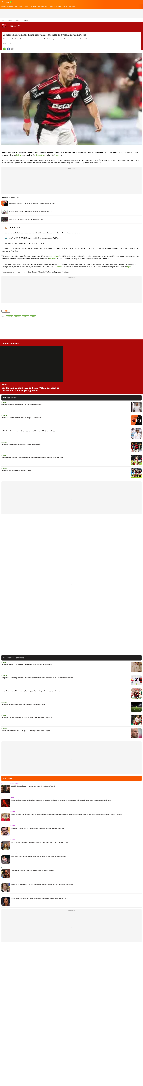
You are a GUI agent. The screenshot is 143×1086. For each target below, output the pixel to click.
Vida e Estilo (13, 868)
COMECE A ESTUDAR (30, 6)
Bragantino (40, 155)
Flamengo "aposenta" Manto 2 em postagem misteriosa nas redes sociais (26, 664)
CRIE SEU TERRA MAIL (7, 6)
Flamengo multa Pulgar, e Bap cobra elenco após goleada (20, 444)
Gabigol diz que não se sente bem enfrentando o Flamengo (21, 404)
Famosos (12, 811)
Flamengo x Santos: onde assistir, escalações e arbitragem (21, 418)
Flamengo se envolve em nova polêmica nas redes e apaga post (23, 704)
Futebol (18, 20)
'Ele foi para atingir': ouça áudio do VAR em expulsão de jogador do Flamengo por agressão (30, 389)
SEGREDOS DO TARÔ (55, 6)
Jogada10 (17, 316)
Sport (129, 267)
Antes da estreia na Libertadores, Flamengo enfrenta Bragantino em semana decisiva (31, 691)
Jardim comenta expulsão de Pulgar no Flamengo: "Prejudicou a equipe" (26, 730)
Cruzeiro (59, 267)
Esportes (10, 20)
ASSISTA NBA (19, 6)
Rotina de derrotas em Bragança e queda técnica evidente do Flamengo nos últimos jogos (32, 457)
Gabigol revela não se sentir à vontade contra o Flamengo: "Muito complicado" (28, 431)
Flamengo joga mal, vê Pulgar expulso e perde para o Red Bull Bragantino (26, 717)
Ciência (12, 797)
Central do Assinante (69, 6)
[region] (71, 13)
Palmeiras (19, 155)
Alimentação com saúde (17, 854)
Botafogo (54, 256)
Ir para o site (9, 2)
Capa (3, 20)
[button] (2, 2)
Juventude (52, 259)
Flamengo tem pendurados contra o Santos (16, 470)
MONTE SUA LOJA (42, 6)
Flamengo (25, 20)
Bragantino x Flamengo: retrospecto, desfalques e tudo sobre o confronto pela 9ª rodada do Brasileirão (37, 678)
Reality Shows (14, 783)
